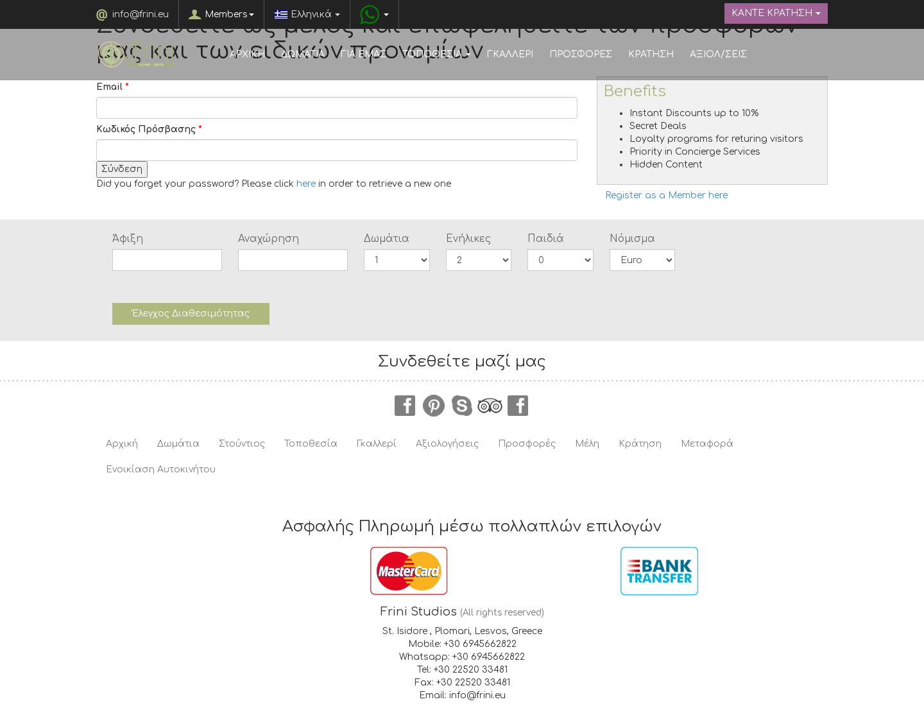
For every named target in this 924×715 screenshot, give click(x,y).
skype (462, 405)
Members (229, 14)
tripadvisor (490, 405)
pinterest (434, 405)
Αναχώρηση (268, 239)
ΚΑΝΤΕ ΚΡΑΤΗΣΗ (776, 13)
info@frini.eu (140, 14)
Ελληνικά (307, 14)
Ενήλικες (468, 239)
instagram (518, 405)
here (306, 184)
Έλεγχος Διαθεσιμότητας (191, 313)
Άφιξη (127, 239)
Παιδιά (545, 239)
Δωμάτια (386, 239)
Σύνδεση (121, 169)
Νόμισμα (632, 239)
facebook (405, 405)
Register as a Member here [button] (666, 195)
